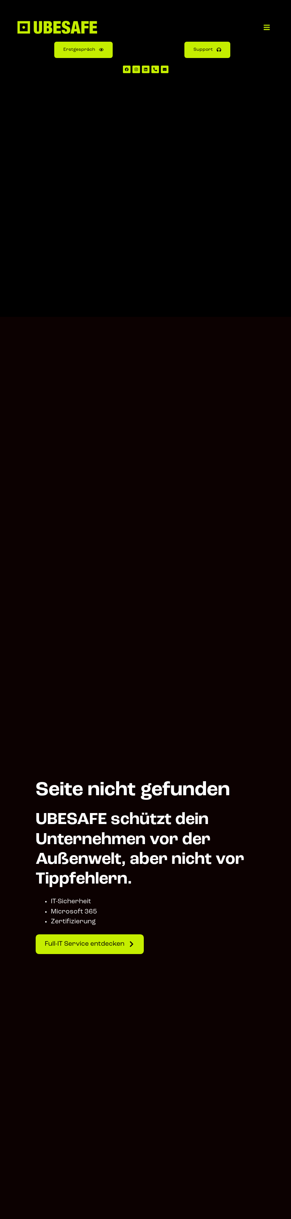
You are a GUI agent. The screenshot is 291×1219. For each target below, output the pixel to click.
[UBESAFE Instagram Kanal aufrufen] (136, 69)
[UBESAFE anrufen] (155, 69)
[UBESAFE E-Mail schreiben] (164, 69)
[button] (267, 27)
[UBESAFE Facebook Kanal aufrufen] (127, 69)
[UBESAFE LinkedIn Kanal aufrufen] (145, 69)
